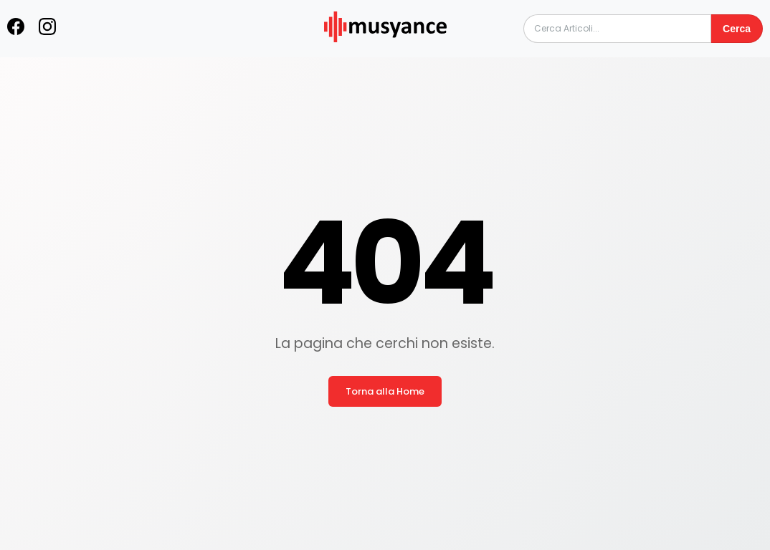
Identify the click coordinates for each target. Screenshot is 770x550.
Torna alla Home (385, 391)
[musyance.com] (385, 52)
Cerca (737, 28)
